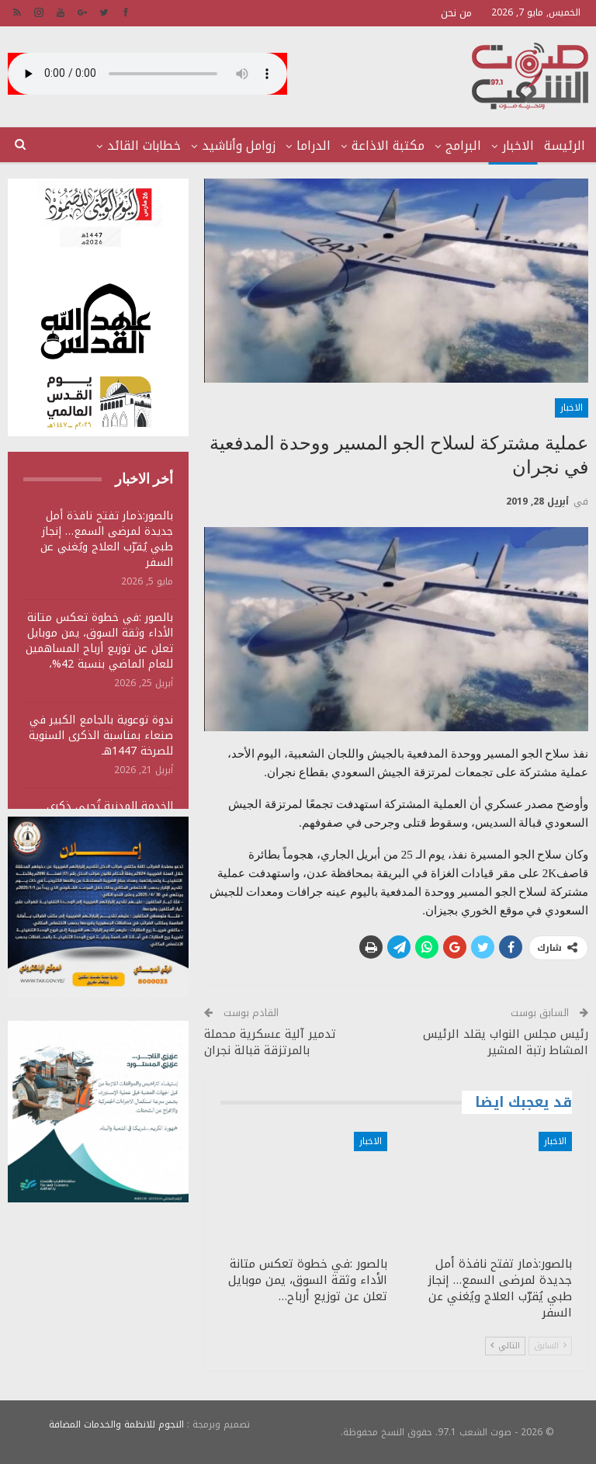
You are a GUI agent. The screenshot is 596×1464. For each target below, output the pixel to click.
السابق (550, 1345)
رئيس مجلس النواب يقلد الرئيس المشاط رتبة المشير (505, 1042)
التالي (505, 1345)
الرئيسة (564, 146)
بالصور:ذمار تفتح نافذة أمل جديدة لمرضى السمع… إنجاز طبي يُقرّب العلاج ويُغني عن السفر (106, 539)
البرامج (463, 146)
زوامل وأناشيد (238, 146)
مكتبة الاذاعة (388, 146)
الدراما (313, 146)
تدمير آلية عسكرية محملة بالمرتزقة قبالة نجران (270, 1042)
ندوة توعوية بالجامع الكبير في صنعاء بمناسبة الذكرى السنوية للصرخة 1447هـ (101, 735)
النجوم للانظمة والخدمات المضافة (116, 1424)
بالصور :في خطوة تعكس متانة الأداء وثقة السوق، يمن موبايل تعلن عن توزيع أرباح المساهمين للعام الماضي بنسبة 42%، (99, 641)
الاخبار (518, 146)
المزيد (164, 146)
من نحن (456, 13)
